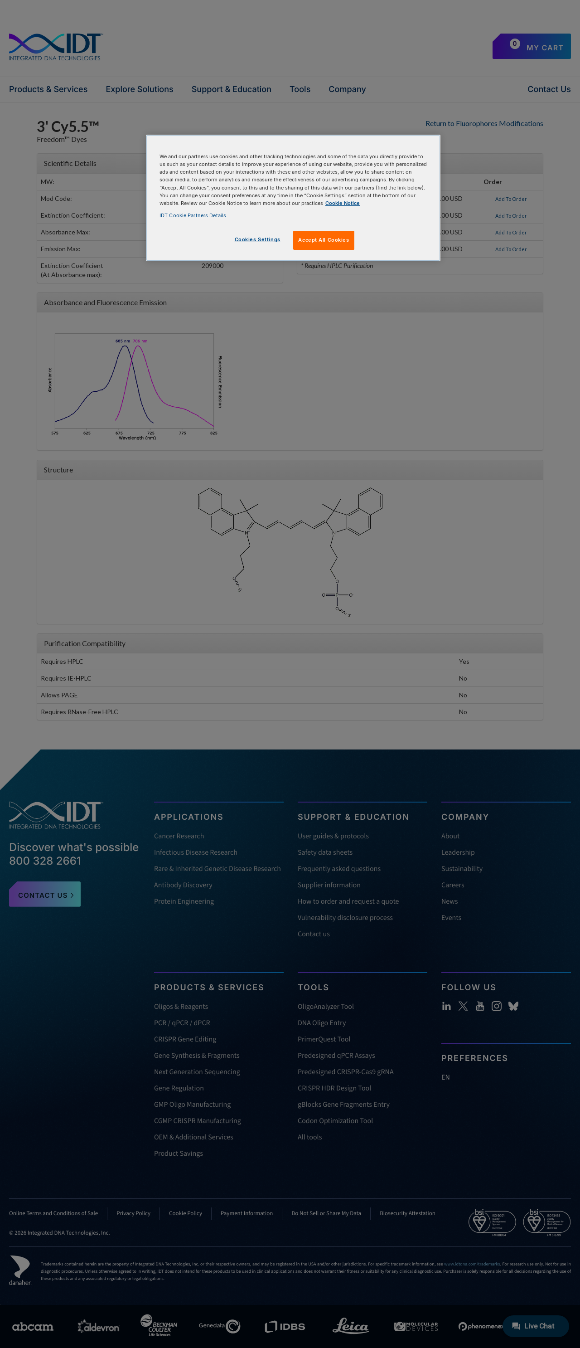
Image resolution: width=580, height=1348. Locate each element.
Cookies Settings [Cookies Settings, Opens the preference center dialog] (257, 239)
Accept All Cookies (323, 240)
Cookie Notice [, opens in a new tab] (342, 203)
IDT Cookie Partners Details (193, 215)
